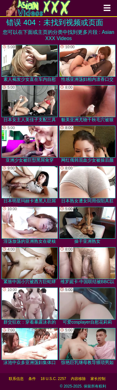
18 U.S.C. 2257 (53, 379)
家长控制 (97, 379)
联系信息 (16, 379)
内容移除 (78, 379)
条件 (32, 379)
